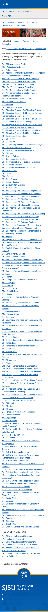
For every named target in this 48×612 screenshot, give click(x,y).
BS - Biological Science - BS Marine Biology (20, 133)
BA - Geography (8, 283)
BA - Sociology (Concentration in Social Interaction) (23, 515)
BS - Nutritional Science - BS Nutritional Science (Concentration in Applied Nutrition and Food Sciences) (22, 383)
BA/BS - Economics (10, 188)
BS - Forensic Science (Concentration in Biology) (22, 260)
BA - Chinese (7, 153)
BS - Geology (7, 285)
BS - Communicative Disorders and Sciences (21, 162)
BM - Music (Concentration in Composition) (20, 366)
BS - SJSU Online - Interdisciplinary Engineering (22, 469)
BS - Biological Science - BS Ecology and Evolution (23, 130)
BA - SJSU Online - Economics (15, 461)
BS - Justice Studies (10, 337)
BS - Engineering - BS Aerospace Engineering (21, 191)
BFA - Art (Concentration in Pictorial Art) (18, 84)
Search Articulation (24, 11)
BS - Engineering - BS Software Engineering (20, 222)
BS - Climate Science (11, 156)
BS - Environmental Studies (13, 257)
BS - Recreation (8, 438)
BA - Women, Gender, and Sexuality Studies (20, 527)
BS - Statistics (8, 521)
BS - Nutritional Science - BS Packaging (19, 400)
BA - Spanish (7, 518)
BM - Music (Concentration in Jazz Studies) (20, 369)
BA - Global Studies (10, 288)
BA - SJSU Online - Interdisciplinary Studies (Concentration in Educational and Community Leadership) (21, 475)
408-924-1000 (12, 599)
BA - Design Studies (10, 182)
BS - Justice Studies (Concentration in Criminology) (23, 340)
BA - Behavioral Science (12, 107)
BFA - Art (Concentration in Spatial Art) (18, 87)
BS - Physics (7, 409)
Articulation (7, 11)
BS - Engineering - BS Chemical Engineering (21, 196)
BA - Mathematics (9, 352)
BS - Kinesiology (9, 343)
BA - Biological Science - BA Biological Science (21, 110)
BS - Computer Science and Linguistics (18, 168)
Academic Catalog (22, 41)
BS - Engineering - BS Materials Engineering (20, 216)
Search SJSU (7, 16)
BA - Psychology (9, 418)
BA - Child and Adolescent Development (19, 150)
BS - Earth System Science (13, 185)
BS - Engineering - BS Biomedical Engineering (21, 194)
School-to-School (32, 22)
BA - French (7, 277)
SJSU (5, 3)
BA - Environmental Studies (13, 254)
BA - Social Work (9, 498)
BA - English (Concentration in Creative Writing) (22, 239)
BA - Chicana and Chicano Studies (16, 148)
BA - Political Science (11, 415)
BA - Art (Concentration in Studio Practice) (19, 90)
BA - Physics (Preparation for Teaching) (18, 412)
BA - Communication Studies (14, 159)
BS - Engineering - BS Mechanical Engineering (21, 219)
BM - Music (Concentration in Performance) (20, 375)
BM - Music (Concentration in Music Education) (21, 372)
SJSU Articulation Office (12, 22)
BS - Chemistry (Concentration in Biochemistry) (22, 145)
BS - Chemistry (8, 142)
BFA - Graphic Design (11, 291)
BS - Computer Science (12, 165)
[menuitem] (7, 11)
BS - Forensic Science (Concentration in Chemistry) (23, 262)
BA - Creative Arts (9, 171)
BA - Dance (6, 173)
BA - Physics (7, 406)
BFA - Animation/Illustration (13, 67)
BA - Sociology (8, 501)
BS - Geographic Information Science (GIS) (20, 280)
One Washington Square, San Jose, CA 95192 (24, 594)
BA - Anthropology (9, 70)
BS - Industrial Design (11, 311)
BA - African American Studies (14, 64)
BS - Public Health (9, 420)
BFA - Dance (7, 176)
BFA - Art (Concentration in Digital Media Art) (20, 79)
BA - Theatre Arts (9, 524)
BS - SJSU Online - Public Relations (17, 489)
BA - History (7, 294)
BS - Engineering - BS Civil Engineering (18, 199)
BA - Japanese (8, 317)
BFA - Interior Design (10, 314)
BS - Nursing (7, 377)
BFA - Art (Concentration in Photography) (19, 81)
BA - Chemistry (8, 139)
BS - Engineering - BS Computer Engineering (21, 202)
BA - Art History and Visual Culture (16, 99)
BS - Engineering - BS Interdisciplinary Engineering (23, 214)
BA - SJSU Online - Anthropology (16, 452)
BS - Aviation (7, 104)
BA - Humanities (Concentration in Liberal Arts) (21, 303)
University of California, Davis (14, 25)
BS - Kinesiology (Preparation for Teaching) (20, 346)
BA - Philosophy (8, 403)
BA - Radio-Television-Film (13, 435)
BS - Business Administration (14, 136)
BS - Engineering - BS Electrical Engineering (20, 205)
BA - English (7, 237)
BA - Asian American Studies (14, 102)
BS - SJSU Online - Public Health (16, 487)
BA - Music (6, 363)
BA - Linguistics (8, 349)
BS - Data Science (9, 179)
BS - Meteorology (9, 360)
